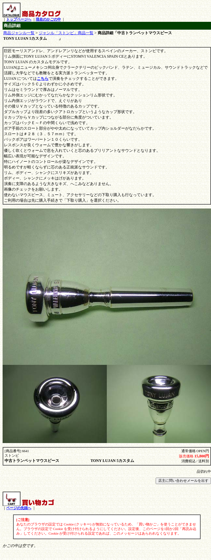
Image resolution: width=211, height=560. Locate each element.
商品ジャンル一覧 (19, 33)
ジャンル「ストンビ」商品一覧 (66, 33)
